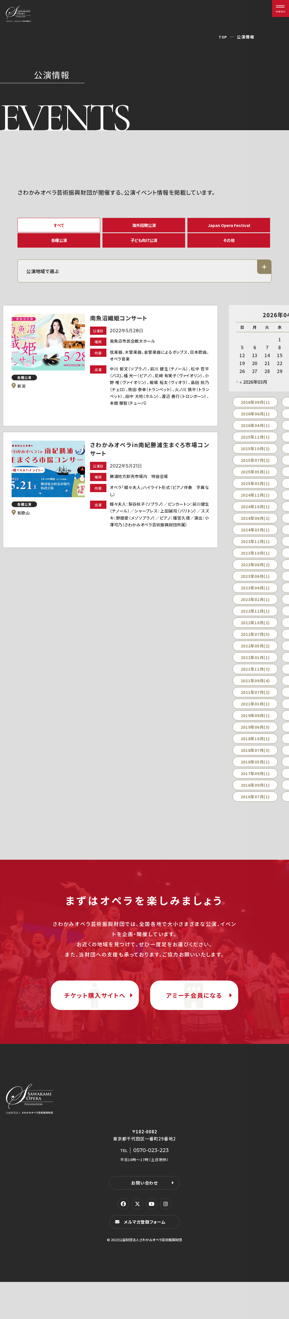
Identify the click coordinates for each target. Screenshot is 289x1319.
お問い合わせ (144, 1219)
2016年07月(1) (255, 808)
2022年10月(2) (255, 634)
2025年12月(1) (255, 448)
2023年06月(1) (255, 588)
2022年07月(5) (255, 646)
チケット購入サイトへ (94, 1019)
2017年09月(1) (255, 785)
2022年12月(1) (255, 622)
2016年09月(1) (255, 796)
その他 (228, 247)
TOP (222, 37)
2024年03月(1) (255, 541)
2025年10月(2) (255, 460)
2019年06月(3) (255, 738)
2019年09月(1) (255, 727)
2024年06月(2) (255, 530)
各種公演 (59, 247)
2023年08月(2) (255, 576)
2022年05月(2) (255, 657)
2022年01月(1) (255, 669)
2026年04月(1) (255, 437)
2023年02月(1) (255, 611)
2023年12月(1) (255, 553)
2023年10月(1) (255, 564)
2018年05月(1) (255, 773)
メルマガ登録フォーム (146, 1259)
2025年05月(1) (255, 483)
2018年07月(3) (255, 762)
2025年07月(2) (255, 472)
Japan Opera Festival (229, 226)
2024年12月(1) (255, 506)
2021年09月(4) (255, 692)
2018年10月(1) (255, 750)
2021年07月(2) (255, 704)
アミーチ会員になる (194, 1019)
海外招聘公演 (143, 226)
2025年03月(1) (255, 495)
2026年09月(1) (255, 414)
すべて (59, 226)
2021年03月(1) (255, 715)
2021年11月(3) (255, 680)
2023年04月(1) (255, 599)
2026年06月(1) (255, 425)
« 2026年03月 (253, 393)
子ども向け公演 (144, 247)
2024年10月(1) (255, 518)
